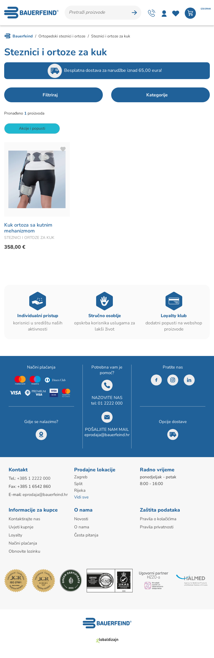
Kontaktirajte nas (24, 519)
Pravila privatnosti (156, 527)
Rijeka (80, 490)
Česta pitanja (86, 535)
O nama (81, 527)
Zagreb (80, 477)
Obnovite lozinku (24, 551)
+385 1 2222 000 (33, 478)
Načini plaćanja (23, 543)
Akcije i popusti (32, 128)
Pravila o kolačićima (158, 519)
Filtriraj (50, 95)
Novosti (81, 519)
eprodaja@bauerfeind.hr (107, 435)
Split (78, 483)
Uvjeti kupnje (21, 527)
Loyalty (15, 535)
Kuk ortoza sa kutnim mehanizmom (28, 228)
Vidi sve (81, 497)
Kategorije (157, 95)
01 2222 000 (110, 403)
